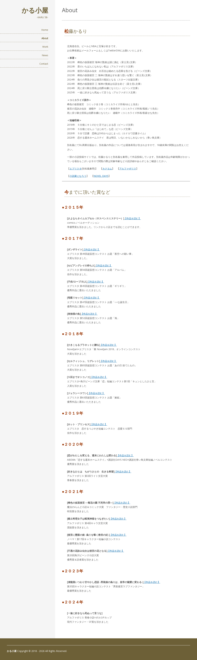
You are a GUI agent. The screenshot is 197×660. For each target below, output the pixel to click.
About (44, 38)
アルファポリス (127, 168)
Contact (43, 63)
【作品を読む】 (132, 218)
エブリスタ (76, 168)
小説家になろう (78, 176)
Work (45, 46)
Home (44, 29)
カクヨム (107, 168)
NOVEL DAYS (101, 176)
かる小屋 (35, 10)
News (45, 55)
